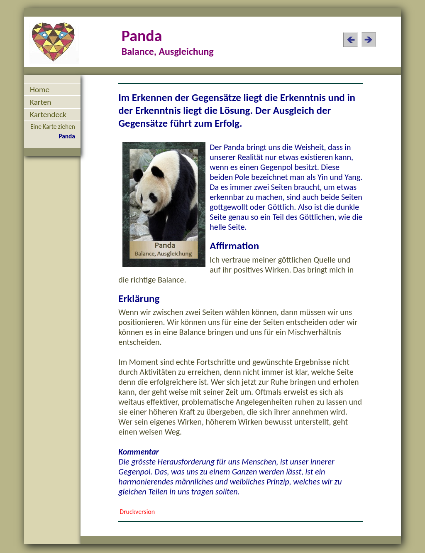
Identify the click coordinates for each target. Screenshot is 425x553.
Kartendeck (48, 114)
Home (39, 89)
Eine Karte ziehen (52, 126)
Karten (40, 102)
